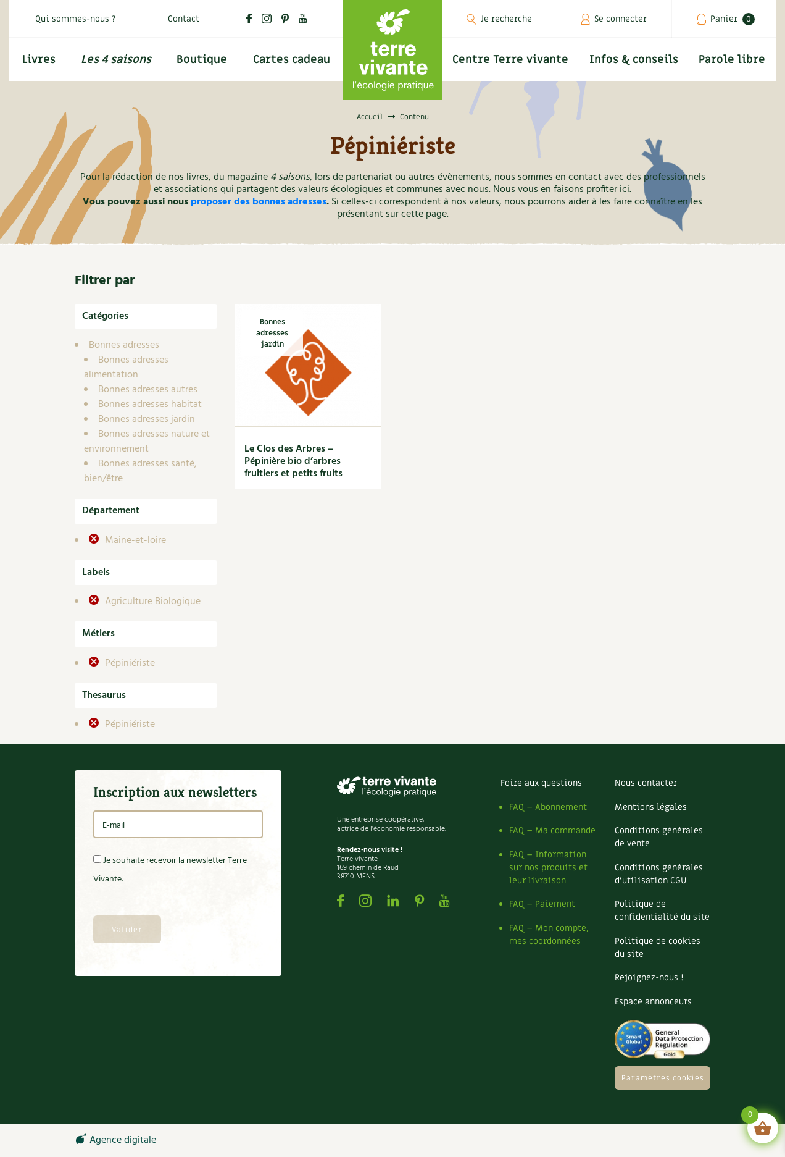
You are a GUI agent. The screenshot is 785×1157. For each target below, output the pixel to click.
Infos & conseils (633, 60)
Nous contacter (646, 783)
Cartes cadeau (291, 60)
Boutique (202, 60)
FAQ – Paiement (542, 904)
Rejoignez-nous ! (649, 977)
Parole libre (732, 60)
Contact (183, 19)
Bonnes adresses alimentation (126, 367)
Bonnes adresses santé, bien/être (140, 471)
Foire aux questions (541, 783)
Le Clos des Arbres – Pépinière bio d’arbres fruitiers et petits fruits (293, 461)
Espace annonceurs (653, 1002)
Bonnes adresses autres (147, 390)
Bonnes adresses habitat (150, 405)
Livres (39, 60)
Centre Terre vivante (510, 60)
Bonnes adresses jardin (146, 419)
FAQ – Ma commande (552, 830)
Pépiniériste (128, 663)
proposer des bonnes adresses (258, 202)
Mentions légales (651, 807)
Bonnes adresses (124, 345)
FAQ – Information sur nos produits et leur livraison (548, 867)
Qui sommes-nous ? (75, 19)
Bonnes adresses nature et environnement (147, 441)
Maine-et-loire (134, 540)
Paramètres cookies (662, 1078)
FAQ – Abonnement (548, 807)
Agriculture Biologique (151, 602)
